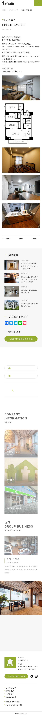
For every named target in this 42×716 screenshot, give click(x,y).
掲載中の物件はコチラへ (21, 370)
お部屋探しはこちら (16, 676)
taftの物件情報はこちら (21, 339)
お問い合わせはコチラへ (21, 377)
